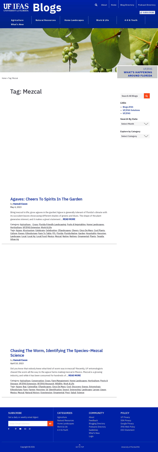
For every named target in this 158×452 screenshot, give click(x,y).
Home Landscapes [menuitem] (74, 20)
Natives (73, 236)
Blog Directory (127, 5)
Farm (25, 389)
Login (91, 436)
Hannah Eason (20, 203)
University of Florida (128, 447)
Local (23, 236)
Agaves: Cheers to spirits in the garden (46, 199)
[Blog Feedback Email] (25, 429)
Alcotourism (28, 230)
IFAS (138, 447)
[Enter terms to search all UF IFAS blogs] (132, 96)
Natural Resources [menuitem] (46, 20)
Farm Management (60, 380)
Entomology (94, 386)
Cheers (75, 230)
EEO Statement (127, 430)
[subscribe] (50, 423)
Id (47, 389)
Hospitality (91, 233)
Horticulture (16, 227)
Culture (13, 233)
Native (66, 236)
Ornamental (83, 236)
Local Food (41, 236)
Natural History (32, 392)
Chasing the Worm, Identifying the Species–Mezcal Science (56, 353)
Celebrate (40, 230)
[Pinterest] (15, 429)
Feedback (93, 420)
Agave (19, 230)
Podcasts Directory (97, 427)
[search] (147, 95)
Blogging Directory (97, 423)
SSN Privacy (126, 420)
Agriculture (25, 224)
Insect (66, 389)
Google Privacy (127, 423)
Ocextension (46, 392)
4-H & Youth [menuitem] (131, 20)
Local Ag (31, 236)
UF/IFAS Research (45, 383)
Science (80, 392)
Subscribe (148, 12)
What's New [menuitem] (17, 24)
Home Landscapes (95, 224)
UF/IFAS (126, 113)
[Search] (96, 5)
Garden (81, 233)
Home (113, 5)
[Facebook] (8, 429)
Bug (24, 386)
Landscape (15, 236)
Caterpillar (32, 386)
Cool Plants (99, 230)
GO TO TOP (80, 447)
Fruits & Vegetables (76, 224)
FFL (54, 233)
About (104, 5)
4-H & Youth (62, 430)
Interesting (75, 389)
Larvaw (96, 389)
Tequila (100, 236)
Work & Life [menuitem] (102, 20)
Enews (21, 233)
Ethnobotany (31, 233)
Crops (35, 224)
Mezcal (58, 236)
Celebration (51, 230)
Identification (55, 389)
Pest (67, 392)
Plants (93, 236)
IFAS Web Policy (128, 427)
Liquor (103, 389)
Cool (69, 386)
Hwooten (101, 233)
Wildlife (58, 383)
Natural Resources (65, 420)
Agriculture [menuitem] (17, 20)
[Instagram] (29, 429)
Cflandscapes (64, 230)
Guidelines (93, 430)
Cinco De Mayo (86, 230)
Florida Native (70, 233)
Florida (60, 233)
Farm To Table (44, 233)
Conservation (37, 380)
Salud (73, 392)
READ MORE (69, 219)
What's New (94, 433)
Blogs (47, 7)
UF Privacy (125, 417)
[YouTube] (20, 429)
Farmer (32, 389)
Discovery (76, 386)
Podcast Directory (147, 5)
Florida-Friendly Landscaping (52, 224)
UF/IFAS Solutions (131, 110)
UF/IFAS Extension (31, 227)
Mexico (51, 236)
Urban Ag (14, 239)
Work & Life (46, 227)
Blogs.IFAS (128, 107)
